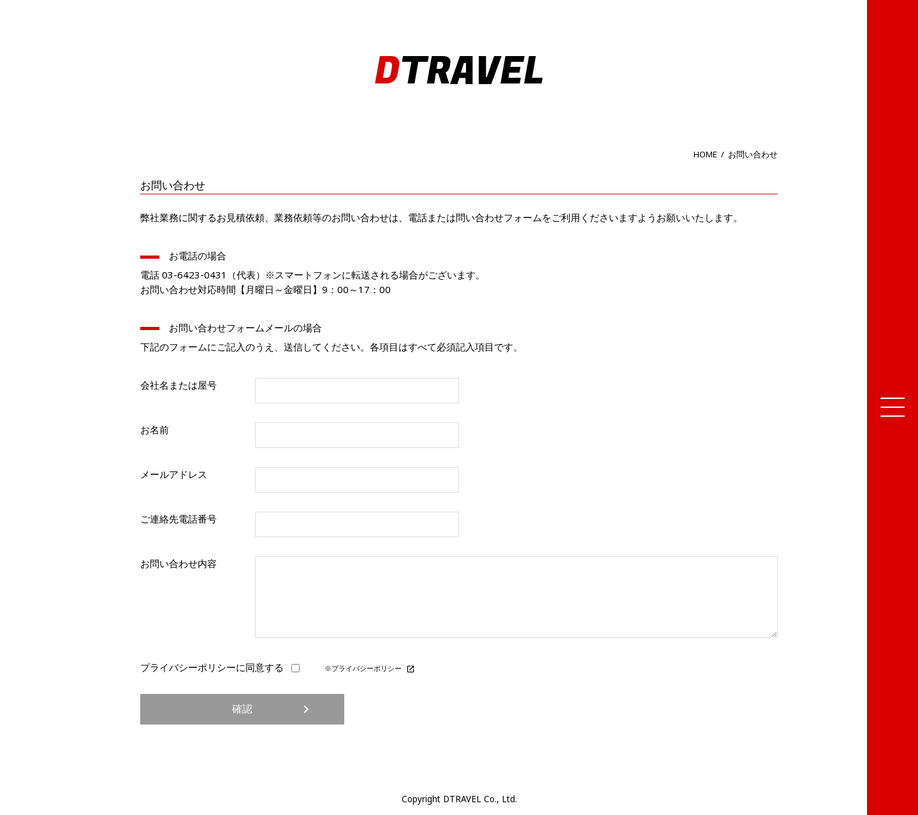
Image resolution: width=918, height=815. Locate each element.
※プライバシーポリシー (369, 668)
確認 (273, 709)
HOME (705, 154)
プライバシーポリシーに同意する (221, 667)
